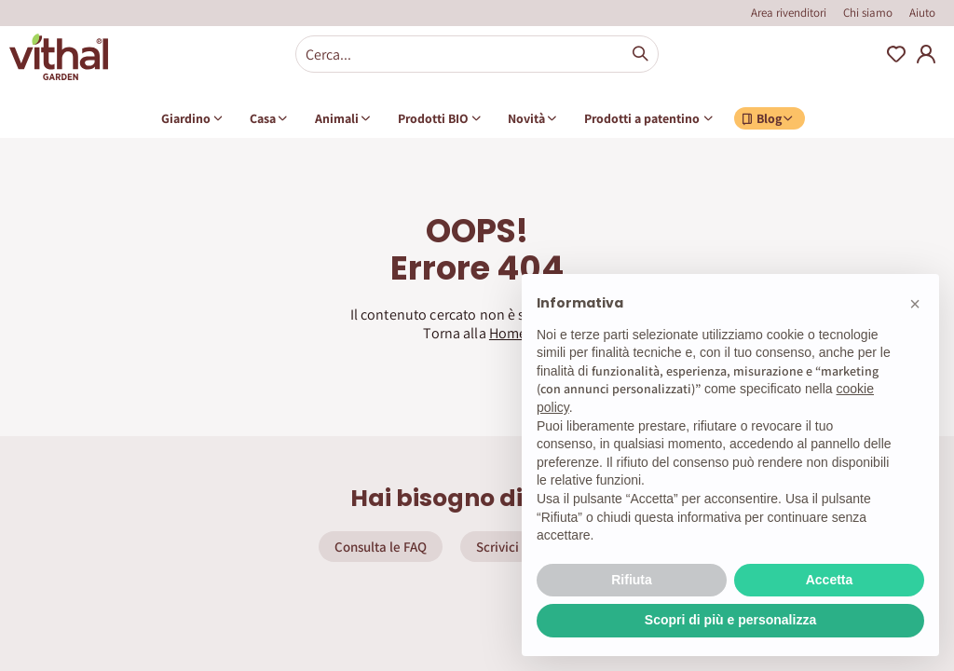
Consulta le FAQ (380, 546)
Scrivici (497, 546)
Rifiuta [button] (631, 579)
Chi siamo (868, 13)
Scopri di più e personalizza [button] (730, 619)
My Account (926, 54)
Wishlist (896, 54)
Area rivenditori (788, 13)
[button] (915, 304)
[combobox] (477, 54)
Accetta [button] (829, 579)
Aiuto (922, 13)
